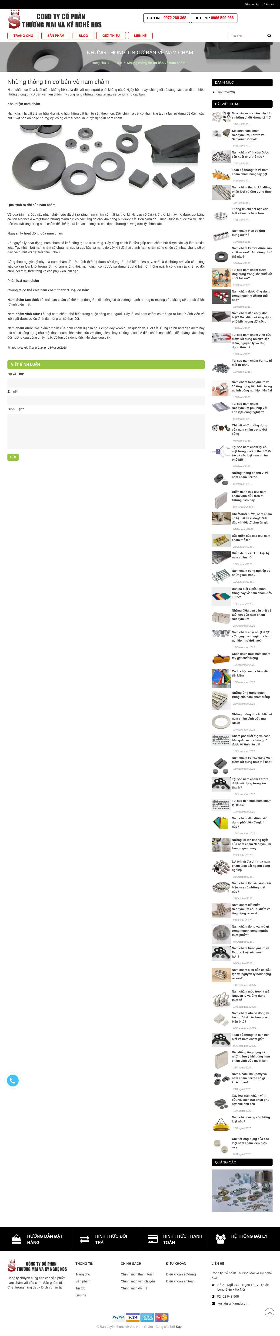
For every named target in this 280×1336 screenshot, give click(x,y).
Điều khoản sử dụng (181, 1274)
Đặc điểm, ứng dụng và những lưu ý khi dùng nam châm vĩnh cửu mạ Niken (251, 1056)
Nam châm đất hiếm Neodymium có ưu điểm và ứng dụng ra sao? (251, 909)
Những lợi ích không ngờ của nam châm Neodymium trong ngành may (251, 844)
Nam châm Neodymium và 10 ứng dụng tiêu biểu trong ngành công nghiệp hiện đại (252, 386)
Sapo (179, 1327)
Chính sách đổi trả (134, 1288)
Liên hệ (81, 1295)
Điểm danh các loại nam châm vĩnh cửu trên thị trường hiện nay (249, 496)
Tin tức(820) (226, 92)
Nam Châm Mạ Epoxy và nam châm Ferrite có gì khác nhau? (249, 1078)
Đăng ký (268, 4)
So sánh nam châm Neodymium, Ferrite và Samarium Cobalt (248, 135)
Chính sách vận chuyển (138, 1281)
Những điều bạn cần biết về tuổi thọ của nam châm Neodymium (251, 615)
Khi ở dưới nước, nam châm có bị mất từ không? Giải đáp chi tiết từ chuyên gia (252, 518)
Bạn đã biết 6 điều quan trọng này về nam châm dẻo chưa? (252, 593)
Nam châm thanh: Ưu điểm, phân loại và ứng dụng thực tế (252, 191)
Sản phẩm (83, 1281)
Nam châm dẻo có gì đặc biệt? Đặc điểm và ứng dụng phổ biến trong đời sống (252, 317)
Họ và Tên (15, 374)
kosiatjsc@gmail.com (233, 1303)
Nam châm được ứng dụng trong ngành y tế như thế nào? (251, 296)
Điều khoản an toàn (180, 1281)
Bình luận (15, 409)
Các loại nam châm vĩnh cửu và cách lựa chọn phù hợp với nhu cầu (250, 1100)
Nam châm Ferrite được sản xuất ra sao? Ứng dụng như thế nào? (252, 252)
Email (12, 391)
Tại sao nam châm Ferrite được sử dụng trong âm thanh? (250, 783)
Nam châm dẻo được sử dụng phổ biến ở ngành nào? (249, 822)
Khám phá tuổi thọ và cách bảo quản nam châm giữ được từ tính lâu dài (251, 740)
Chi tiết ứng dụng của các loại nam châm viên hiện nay (250, 1143)
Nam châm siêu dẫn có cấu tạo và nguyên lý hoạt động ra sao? (251, 974)
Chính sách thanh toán (137, 1274)
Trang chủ (83, 1274)
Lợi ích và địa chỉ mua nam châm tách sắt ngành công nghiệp (251, 866)
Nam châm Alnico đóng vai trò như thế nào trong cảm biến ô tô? (251, 1017)
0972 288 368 (174, 18)
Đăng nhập (252, 4)
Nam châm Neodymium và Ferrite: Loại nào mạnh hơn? (251, 952)
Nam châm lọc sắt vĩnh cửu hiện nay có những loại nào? (251, 887)
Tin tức (11, 347)
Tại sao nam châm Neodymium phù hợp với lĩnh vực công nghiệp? (249, 408)
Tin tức (81, 1288)
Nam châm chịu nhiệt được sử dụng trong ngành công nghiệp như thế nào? (251, 636)
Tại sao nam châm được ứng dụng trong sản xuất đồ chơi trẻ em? (252, 274)
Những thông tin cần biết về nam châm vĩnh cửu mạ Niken (252, 718)
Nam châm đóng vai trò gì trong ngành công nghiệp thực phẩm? (250, 931)
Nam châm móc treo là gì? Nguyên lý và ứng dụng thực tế (251, 996)
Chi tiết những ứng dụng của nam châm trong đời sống (249, 429)
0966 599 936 (222, 18)
